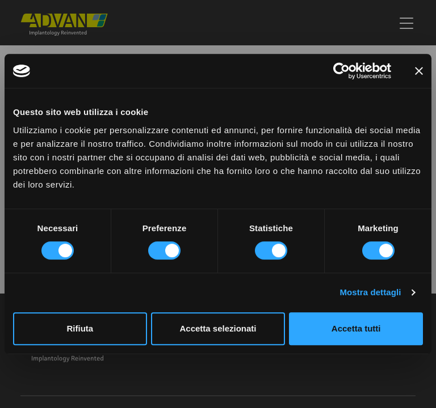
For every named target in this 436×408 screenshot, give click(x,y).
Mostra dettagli (370, 292)
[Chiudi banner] (419, 71)
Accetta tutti (356, 328)
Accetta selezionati (217, 328)
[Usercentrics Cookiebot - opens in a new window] (341, 70)
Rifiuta (79, 328)
